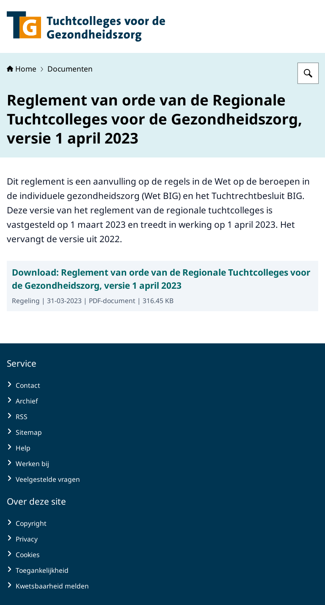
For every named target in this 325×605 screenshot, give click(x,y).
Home (21, 69)
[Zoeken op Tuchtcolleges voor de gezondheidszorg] (308, 73)
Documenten (70, 69)
